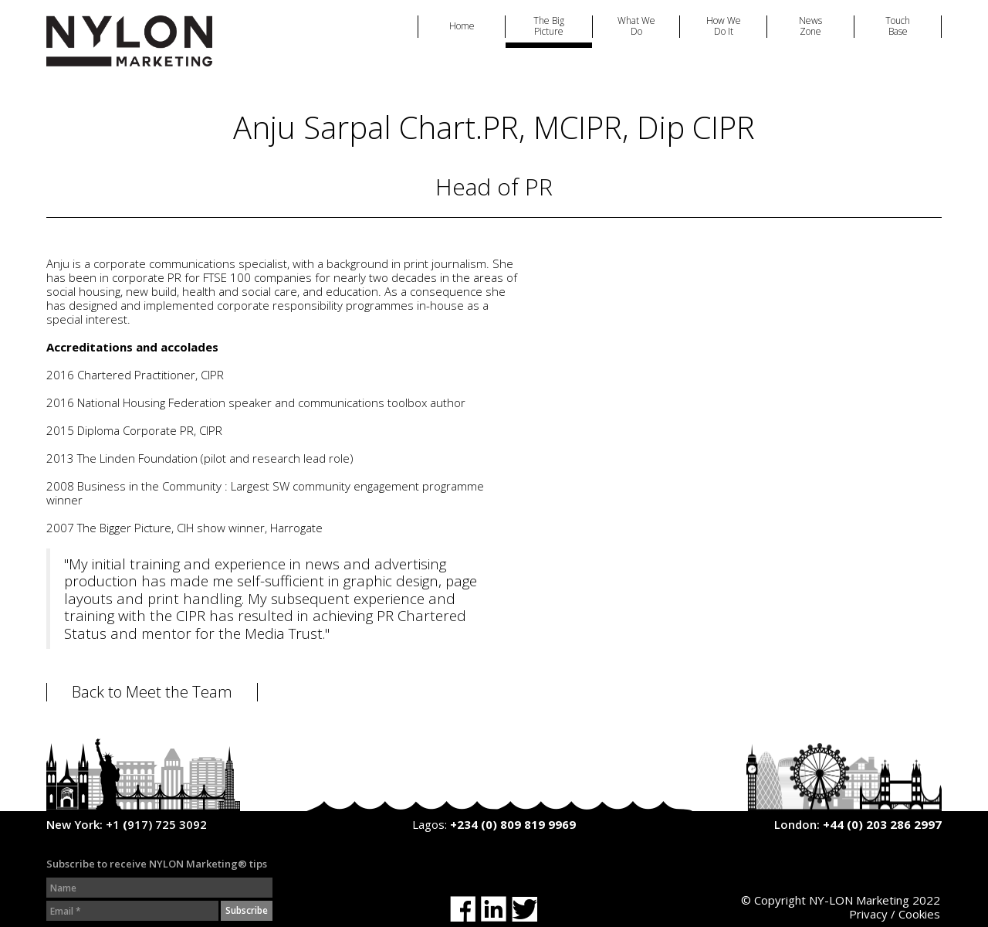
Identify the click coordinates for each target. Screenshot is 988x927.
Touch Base (897, 26)
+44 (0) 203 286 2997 (882, 824)
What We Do (636, 26)
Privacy (868, 914)
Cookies (919, 914)
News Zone (810, 26)
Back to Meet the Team (152, 692)
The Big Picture (548, 26)
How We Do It (723, 26)
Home (462, 26)
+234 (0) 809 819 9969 (513, 824)
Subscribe (246, 910)
